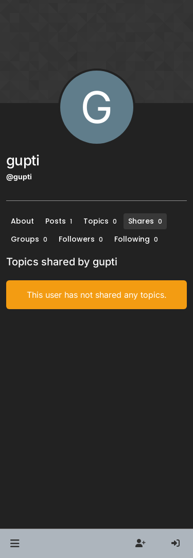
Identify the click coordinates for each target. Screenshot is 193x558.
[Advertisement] (96, 419)
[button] (14, 543)
